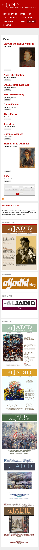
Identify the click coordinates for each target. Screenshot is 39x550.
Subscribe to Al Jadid (10, 206)
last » (31, 187)
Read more (8, 70)
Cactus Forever (11, 104)
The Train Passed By (14, 94)
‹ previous (15, 188)
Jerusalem (9, 124)
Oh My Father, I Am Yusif (16, 84)
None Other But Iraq (14, 74)
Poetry (31, 21)
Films (5, 18)
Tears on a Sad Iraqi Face (16, 143)
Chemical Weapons (13, 133)
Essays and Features (10, 14)
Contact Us (7, 25)
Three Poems (10, 114)
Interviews (14, 18)
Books (22, 14)
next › (26, 187)
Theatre (22, 21)
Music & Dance (27, 18)
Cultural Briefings (9, 21)
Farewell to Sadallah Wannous (19, 43)
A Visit (7, 176)
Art (30, 14)
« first (8, 189)
